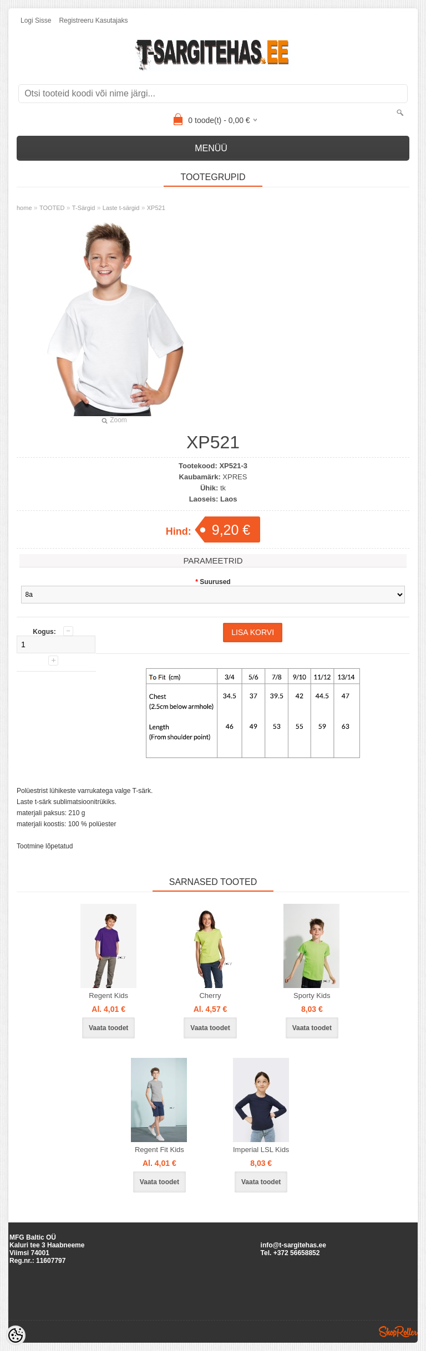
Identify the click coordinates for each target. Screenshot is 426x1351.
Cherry (210, 995)
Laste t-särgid (121, 207)
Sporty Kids (311, 995)
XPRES (234, 477)
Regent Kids (108, 995)
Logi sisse (36, 20)
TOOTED (52, 207)
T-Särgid (83, 207)
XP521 (156, 207)
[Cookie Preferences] (16, 1335)
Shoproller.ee (398, 1331)
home (24, 207)
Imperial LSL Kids (261, 1149)
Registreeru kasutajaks (93, 20)
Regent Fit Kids (159, 1149)
